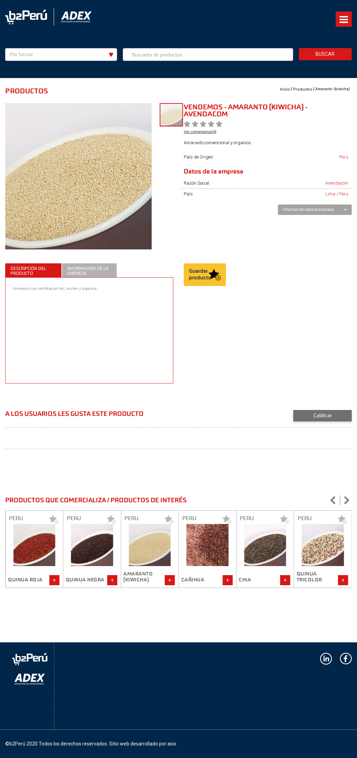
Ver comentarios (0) (200, 131)
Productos (302, 89)
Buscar (325, 54)
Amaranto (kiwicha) (333, 89)
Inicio (285, 89)
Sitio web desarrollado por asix (142, 744)
